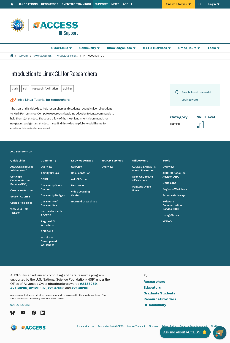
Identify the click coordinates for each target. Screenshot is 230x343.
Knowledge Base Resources (72, 55)
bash (15, 88)
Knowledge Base (43, 55)
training (67, 88)
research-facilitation (45, 88)
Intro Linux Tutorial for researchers (43, 100)
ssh (25, 88)
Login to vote (190, 99)
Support (23, 55)
